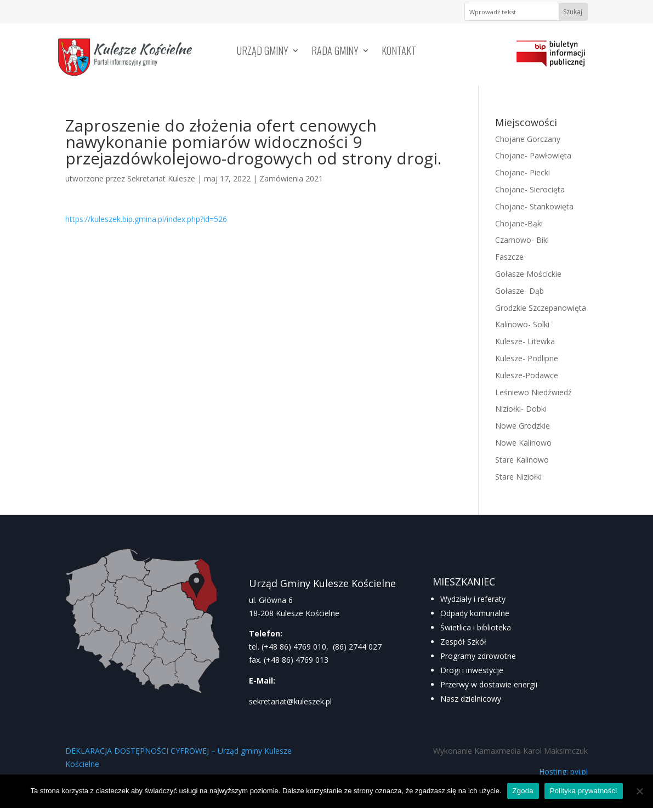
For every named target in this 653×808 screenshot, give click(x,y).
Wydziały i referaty (473, 599)
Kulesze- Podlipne (526, 358)
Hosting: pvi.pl (563, 771)
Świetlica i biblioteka (475, 627)
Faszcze (509, 257)
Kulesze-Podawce (526, 375)
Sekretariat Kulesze (161, 178)
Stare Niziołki (518, 476)
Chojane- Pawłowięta (533, 155)
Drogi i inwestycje (471, 670)
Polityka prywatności (583, 791)
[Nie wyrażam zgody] (639, 791)
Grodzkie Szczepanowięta (540, 308)
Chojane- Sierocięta (530, 189)
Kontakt (399, 52)
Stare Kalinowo (522, 459)
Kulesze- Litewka (525, 341)
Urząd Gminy (262, 52)
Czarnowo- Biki (522, 240)
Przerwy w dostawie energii (488, 684)
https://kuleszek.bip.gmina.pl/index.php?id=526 (146, 219)
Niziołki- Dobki (521, 408)
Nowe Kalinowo (523, 442)
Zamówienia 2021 (291, 178)
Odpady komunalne (474, 613)
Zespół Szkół (463, 641)
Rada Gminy (335, 52)
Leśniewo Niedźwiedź (533, 392)
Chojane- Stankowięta (534, 206)
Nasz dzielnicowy (470, 698)
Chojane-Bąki (519, 223)
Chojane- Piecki (522, 172)
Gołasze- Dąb (519, 291)
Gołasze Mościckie (528, 274)
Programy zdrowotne (478, 656)
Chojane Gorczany (527, 139)
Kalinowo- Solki (522, 324)
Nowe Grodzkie (522, 425)
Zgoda (523, 791)
